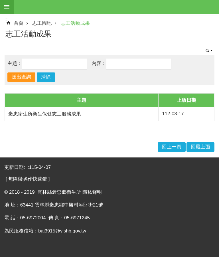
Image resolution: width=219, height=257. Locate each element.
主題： (14, 63)
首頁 (18, 23)
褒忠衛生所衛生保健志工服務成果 (44, 114)
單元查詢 (209, 51)
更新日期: (15, 167)
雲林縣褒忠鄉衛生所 (116, 7)
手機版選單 (7, 7)
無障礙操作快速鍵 (27, 179)
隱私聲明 (92, 192)
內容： (99, 63)
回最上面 (200, 146)
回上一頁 (171, 146)
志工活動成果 (75, 23)
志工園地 (42, 23)
